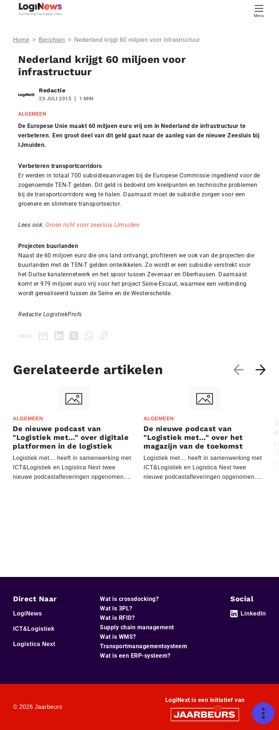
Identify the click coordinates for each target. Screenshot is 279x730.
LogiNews (27, 613)
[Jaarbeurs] (205, 714)
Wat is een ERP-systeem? (135, 655)
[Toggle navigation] (259, 10)
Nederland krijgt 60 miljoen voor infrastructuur (137, 40)
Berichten (52, 40)
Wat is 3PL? (116, 608)
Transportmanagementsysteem (143, 646)
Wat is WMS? (118, 636)
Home (21, 40)
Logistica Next (34, 644)
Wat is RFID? (117, 617)
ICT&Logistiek (33, 629)
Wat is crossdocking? (129, 598)
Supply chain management (137, 627)
